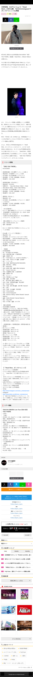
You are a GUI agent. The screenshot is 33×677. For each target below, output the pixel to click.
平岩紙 (4, 659)
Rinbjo (12, 659)
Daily (5, 551)
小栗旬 (22, 656)
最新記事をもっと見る (20, 580)
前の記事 (5, 535)
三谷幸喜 (5, 656)
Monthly (27, 551)
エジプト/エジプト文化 (9, 652)
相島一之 (14, 656)
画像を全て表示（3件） (16, 48)
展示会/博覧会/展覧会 (8, 648)
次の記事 (27, 535)
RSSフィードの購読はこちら (19, 489)
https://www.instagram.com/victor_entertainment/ (16, 390)
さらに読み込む (21, 639)
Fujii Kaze (22, 652)
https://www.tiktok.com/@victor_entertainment (15, 394)
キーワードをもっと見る (25, 667)
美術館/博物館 (22, 648)
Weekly (17, 551)
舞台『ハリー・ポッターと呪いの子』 (13, 663)
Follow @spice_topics (17, 504)
